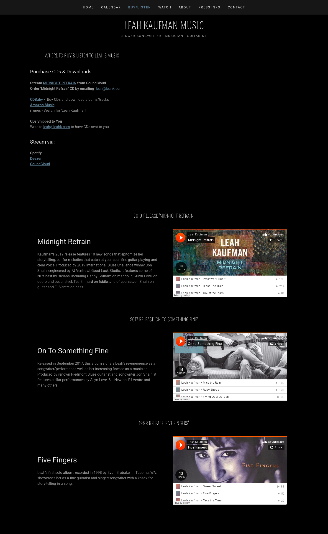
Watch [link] (164, 7)
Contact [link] (236, 7)
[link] (164, 28)
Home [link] (88, 7)
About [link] (185, 7)
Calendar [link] (111, 7)
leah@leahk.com (109, 88)
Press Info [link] (209, 7)
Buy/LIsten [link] (139, 7)
